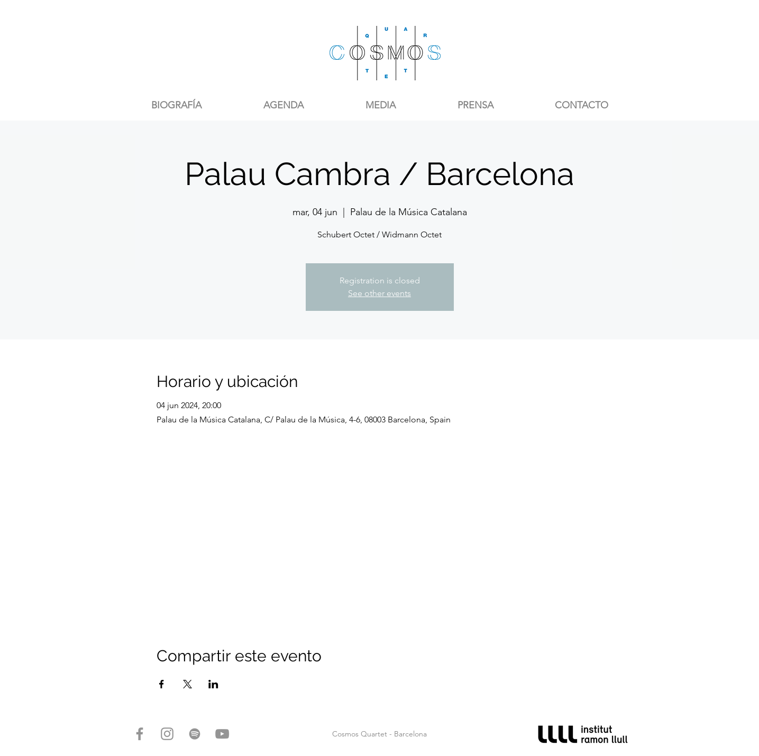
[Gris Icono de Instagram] (167, 733)
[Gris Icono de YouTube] (222, 733)
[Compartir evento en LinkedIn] (213, 684)
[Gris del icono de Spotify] (194, 733)
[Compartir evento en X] (187, 684)
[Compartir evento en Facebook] (162, 684)
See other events (379, 293)
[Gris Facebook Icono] (139, 733)
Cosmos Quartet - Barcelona (379, 734)
